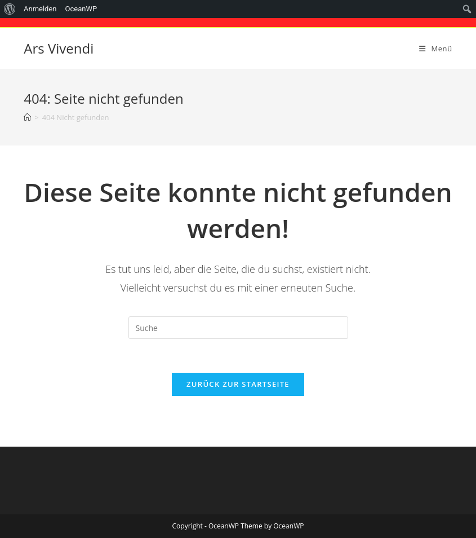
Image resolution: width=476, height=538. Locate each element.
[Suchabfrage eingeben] (238, 327)
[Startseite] (27, 117)
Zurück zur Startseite (238, 384)
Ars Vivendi (59, 48)
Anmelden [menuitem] (40, 9)
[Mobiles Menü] (435, 48)
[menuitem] (10, 9)
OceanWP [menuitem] (81, 9)
